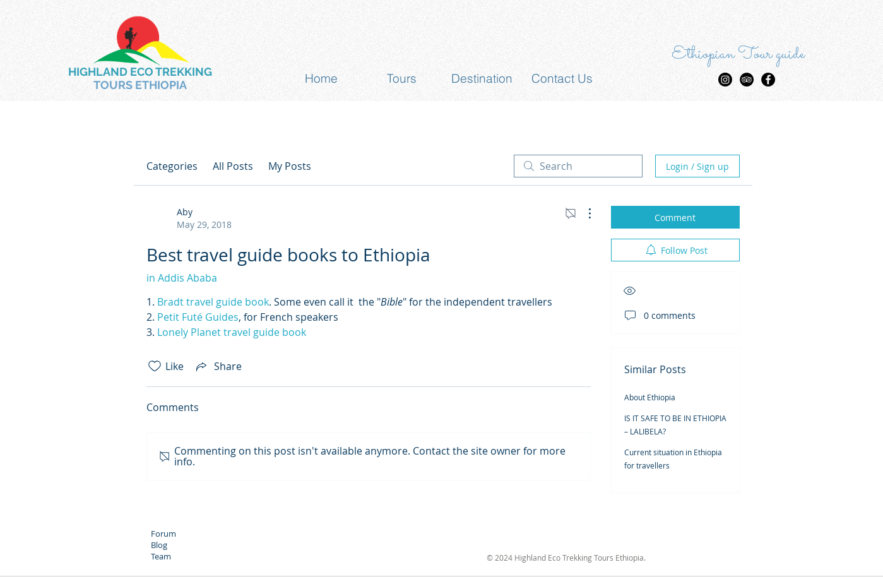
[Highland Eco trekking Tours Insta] (725, 80)
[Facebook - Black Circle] (768, 80)
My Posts (289, 166)
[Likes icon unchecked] (154, 366)
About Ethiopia (649, 397)
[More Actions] (583, 213)
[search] (578, 166)
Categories (172, 166)
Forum (163, 533)
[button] (402, 78)
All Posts (233, 166)
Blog (159, 545)
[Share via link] (218, 366)
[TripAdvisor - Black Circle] (747, 80)
